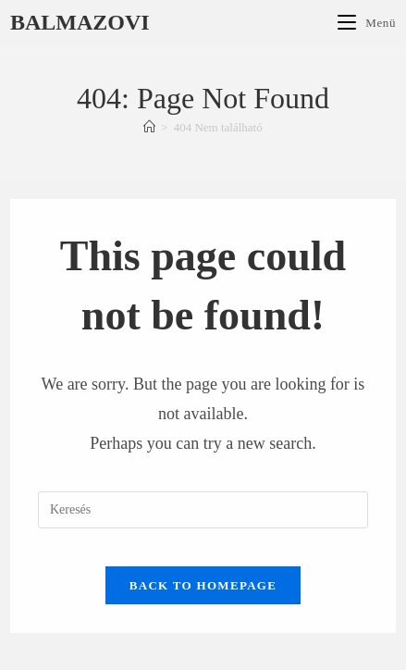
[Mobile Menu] (367, 23)
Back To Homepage (203, 585)
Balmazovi (80, 22)
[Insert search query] (203, 509)
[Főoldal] (149, 127)
